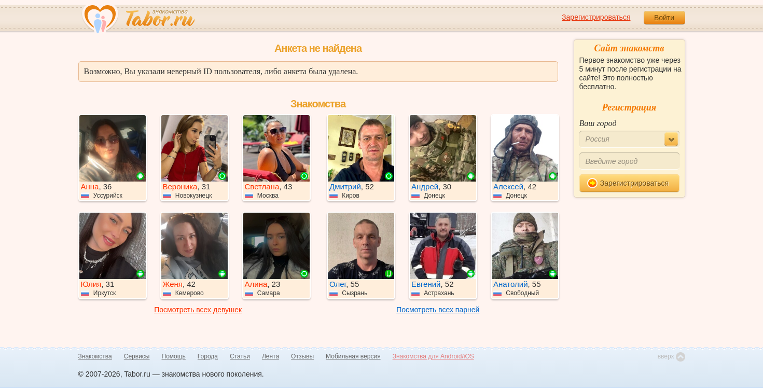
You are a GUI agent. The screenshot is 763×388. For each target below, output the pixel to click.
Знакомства (95, 356)
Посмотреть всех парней (437, 310)
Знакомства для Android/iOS (433, 356)
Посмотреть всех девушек (198, 310)
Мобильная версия (353, 356)
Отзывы (302, 356)
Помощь (174, 356)
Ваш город (598, 123)
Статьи (240, 356)
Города (208, 356)
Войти (664, 17)
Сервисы (137, 356)
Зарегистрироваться (596, 17)
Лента (270, 356)
